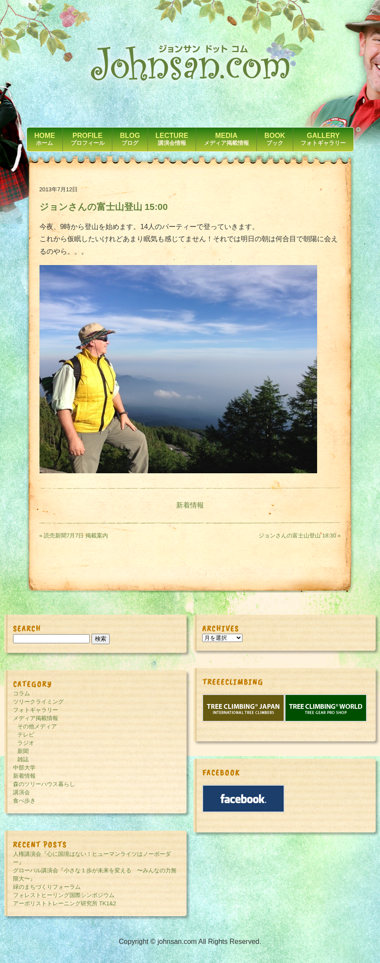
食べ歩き (24, 800)
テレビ (25, 734)
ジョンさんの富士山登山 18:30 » (300, 535)
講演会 (21, 792)
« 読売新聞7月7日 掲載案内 (73, 535)
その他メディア (37, 726)
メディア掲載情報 (35, 718)
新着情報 (190, 505)
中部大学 (24, 767)
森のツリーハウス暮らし (44, 784)
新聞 (23, 751)
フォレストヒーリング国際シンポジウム (64, 895)
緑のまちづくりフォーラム (47, 887)
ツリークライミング (38, 701)
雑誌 (23, 759)
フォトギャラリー (35, 710)
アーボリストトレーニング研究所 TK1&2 (64, 903)
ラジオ (25, 743)
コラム (21, 693)
